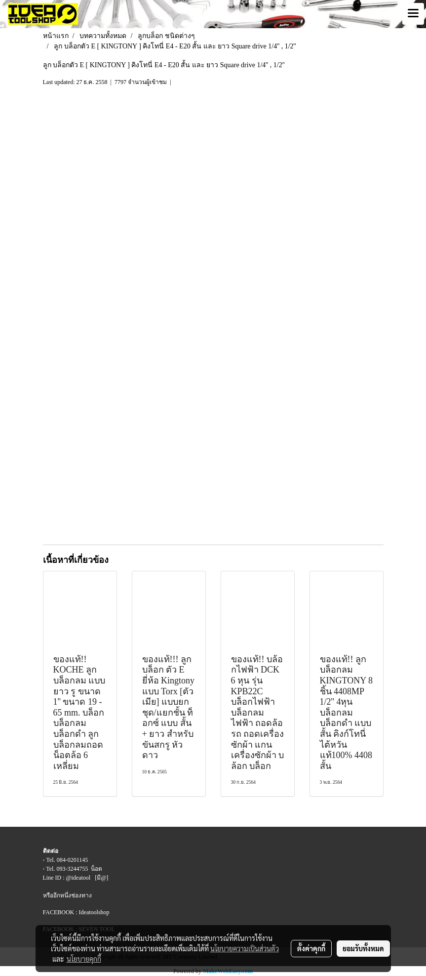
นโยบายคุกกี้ (84, 958)
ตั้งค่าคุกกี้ (311, 948)
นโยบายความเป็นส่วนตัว (244, 948)
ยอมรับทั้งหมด (363, 948)
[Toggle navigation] (413, 14)
